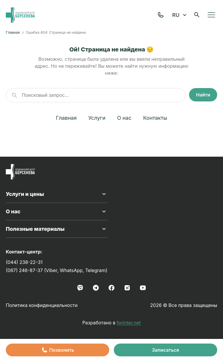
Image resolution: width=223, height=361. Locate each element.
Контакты (155, 118)
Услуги (96, 118)
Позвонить (57, 349)
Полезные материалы (56, 229)
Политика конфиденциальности (42, 305)
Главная (13, 32)
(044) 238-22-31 (24, 262)
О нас (124, 118)
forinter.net (129, 323)
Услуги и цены (56, 194)
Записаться (165, 350)
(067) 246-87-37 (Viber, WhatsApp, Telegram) (56, 270)
